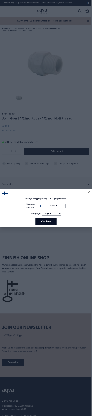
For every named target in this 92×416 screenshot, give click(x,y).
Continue (46, 221)
